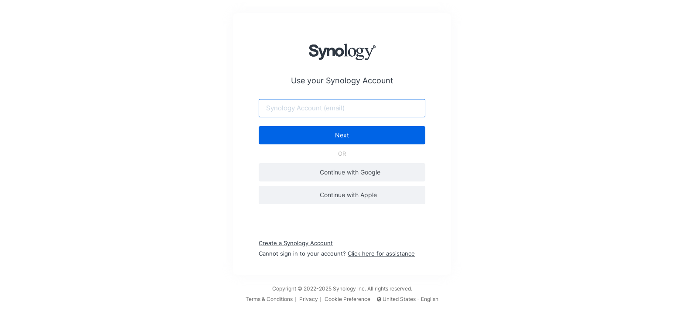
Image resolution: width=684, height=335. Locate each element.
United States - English (407, 299)
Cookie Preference (347, 299)
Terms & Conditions (269, 299)
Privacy (308, 299)
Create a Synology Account (296, 242)
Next (342, 135)
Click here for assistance (381, 253)
